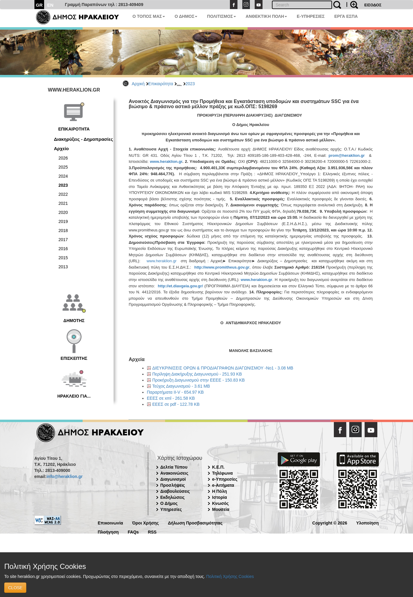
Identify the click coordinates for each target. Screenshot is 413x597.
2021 (63, 203)
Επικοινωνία (110, 522)
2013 (63, 266)
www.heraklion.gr (161, 261)
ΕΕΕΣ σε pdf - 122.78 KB (176, 404)
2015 (63, 257)
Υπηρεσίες (171, 509)
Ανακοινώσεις (174, 473)
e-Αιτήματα (223, 485)
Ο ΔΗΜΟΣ (186, 16)
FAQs (133, 532)
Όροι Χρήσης (145, 522)
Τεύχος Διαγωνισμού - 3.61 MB (181, 386)
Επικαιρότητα (160, 83)
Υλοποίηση (367, 522)
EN (50, 5)
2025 (63, 167)
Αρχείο (61, 148)
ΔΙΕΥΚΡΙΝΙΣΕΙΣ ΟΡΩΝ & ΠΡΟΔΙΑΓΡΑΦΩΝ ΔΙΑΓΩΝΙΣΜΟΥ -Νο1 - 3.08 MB (222, 368)
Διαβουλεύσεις (175, 491)
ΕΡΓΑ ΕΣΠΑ (346, 16)
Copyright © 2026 (329, 522)
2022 (63, 194)
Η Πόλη (219, 491)
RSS (152, 532)
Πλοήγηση (108, 532)
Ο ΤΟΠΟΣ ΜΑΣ (149, 16)
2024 (63, 176)
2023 (190, 83)
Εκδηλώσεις (172, 497)
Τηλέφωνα (222, 473)
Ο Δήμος (169, 503)
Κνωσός (220, 503)
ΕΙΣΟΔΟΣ (373, 5)
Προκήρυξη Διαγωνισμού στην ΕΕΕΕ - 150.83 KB (198, 380)
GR (39, 5)
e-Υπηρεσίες (224, 479)
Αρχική (138, 83)
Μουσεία (220, 509)
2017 (63, 239)
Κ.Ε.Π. (218, 467)
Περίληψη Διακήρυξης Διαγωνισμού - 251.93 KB (197, 374)
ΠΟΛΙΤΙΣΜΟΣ (221, 16)
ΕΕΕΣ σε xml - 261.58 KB (171, 398)
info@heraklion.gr (64, 476)
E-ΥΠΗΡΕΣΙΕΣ (310, 16)
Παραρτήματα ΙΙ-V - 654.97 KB (175, 392)
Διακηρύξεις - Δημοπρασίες (83, 139)
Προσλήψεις (172, 485)
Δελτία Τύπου (174, 467)
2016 (63, 248)
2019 (63, 221)
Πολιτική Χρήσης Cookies (230, 576)
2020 (63, 212)
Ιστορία (219, 497)
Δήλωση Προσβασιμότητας (195, 522)
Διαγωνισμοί (173, 479)
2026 (63, 158)
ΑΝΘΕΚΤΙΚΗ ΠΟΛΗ (266, 16)
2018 (63, 230)
